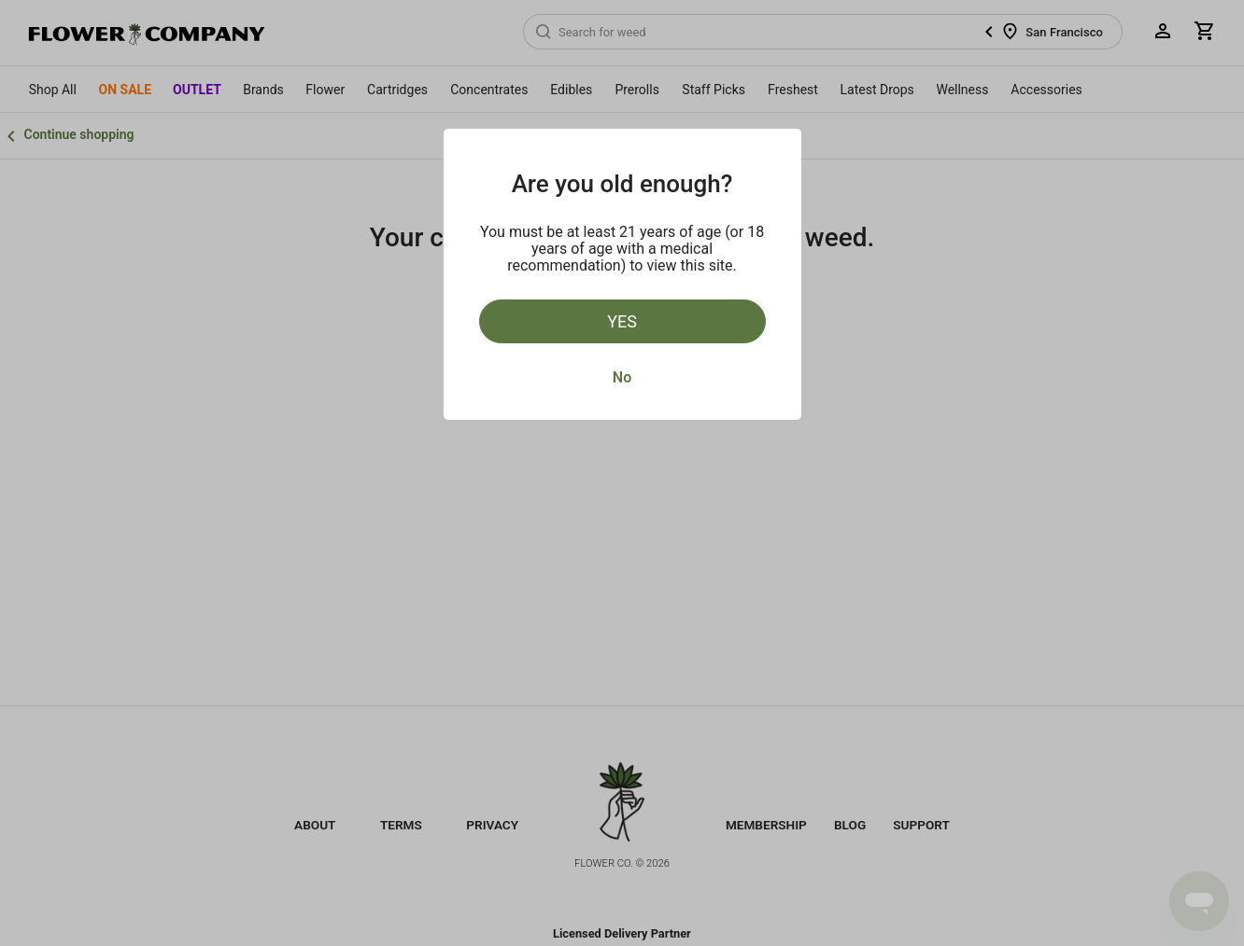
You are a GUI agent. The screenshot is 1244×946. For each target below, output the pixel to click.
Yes (622, 321)
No (622, 377)
